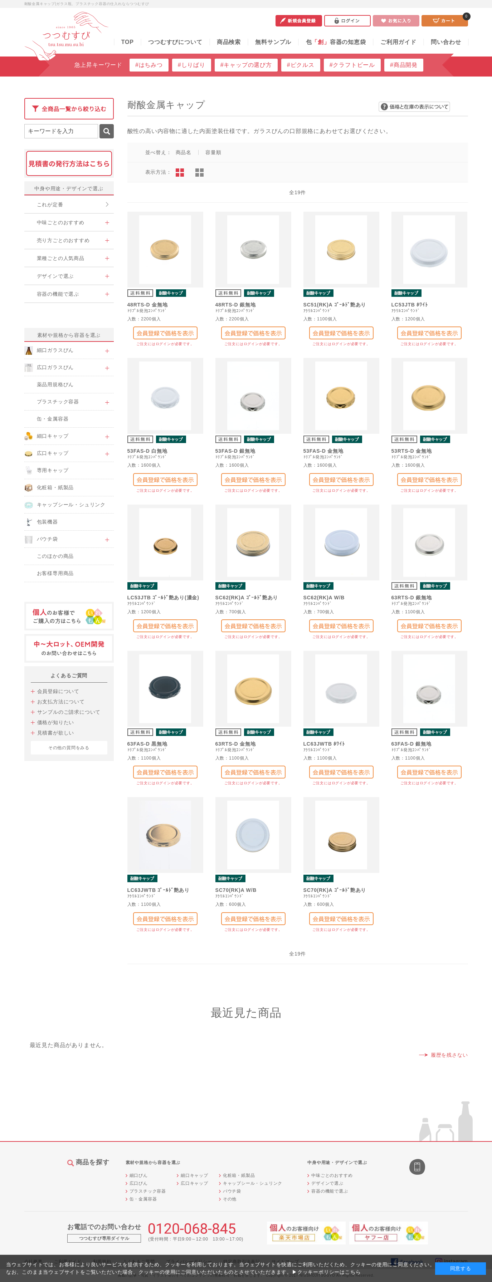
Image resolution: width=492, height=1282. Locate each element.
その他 (230, 1199)
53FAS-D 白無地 (147, 451)
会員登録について (58, 691)
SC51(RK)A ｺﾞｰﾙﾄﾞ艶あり (334, 305)
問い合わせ (446, 42)
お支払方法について (61, 701)
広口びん (139, 1183)
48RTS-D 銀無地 (235, 305)
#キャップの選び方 (246, 65)
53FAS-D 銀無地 (235, 451)
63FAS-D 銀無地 (411, 744)
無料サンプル (273, 42)
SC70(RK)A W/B (236, 890)
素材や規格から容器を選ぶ (69, 335)
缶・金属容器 (143, 1199)
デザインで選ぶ (327, 1183)
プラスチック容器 (148, 1191)
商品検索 (229, 42)
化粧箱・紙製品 (239, 1175)
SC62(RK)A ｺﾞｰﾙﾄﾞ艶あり (246, 597)
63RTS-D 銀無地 (411, 597)
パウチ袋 (232, 1191)
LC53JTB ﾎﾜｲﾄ (409, 305)
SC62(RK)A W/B (324, 597)
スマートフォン (418, 1167)
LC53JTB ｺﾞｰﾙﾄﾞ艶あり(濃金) (163, 597)
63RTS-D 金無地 (235, 744)
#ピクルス (301, 65)
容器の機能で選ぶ (329, 1191)
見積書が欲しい (55, 733)
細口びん (139, 1175)
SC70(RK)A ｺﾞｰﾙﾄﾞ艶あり (334, 890)
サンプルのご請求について (69, 712)
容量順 (213, 152)
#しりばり (191, 65)
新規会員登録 (299, 20)
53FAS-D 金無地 (323, 451)
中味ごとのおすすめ (331, 1175)
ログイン (347, 20)
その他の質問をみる (68, 747)
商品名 (183, 152)
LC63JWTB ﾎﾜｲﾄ (324, 744)
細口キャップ (194, 1175)
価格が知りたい (55, 722)
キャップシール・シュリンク (252, 1183)
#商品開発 (404, 65)
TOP (127, 42)
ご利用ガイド (398, 42)
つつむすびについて (175, 42)
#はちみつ (149, 65)
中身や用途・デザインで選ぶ (68, 188)
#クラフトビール (352, 65)
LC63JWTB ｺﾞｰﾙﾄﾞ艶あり (158, 890)
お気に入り (396, 20)
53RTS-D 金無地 (411, 451)
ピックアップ (199, 172)
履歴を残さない (449, 1055)
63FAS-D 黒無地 (147, 744)
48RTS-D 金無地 (147, 305)
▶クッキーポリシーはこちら (326, 1272)
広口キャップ (194, 1183)
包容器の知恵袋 (336, 42)
